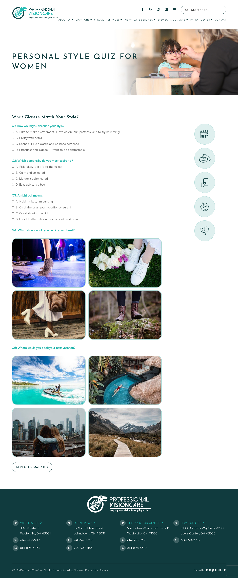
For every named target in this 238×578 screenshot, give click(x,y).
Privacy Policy (91, 570)
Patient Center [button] (201, 19)
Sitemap (104, 570)
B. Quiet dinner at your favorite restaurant (41, 207)
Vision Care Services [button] (139, 19)
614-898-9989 (30, 540)
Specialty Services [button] (108, 19)
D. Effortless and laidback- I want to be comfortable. (48, 149)
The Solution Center (145, 523)
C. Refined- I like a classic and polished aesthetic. (45, 144)
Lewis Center (192, 523)
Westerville (30, 523)
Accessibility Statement (72, 570)
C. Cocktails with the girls (30, 213)
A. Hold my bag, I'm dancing (32, 201)
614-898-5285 (137, 540)
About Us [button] (66, 19)
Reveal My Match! (30, 467)
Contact (220, 19)
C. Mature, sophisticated (30, 178)
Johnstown (84, 523)
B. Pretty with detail (27, 138)
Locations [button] (84, 19)
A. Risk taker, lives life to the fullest (37, 166)
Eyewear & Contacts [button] (173, 19)
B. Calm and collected (28, 172)
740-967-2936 (84, 540)
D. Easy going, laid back (29, 184)
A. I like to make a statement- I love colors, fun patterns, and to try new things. (66, 132)
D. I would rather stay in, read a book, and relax (45, 219)
